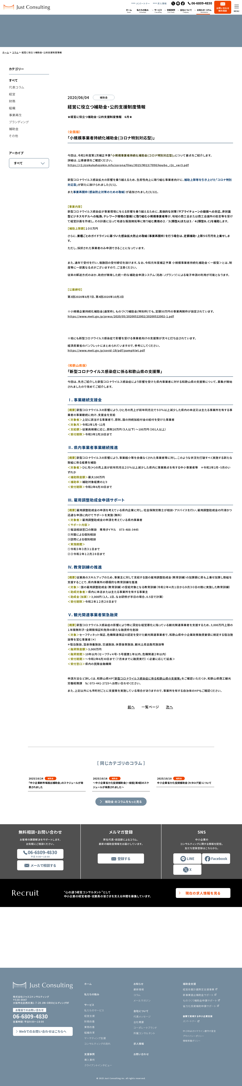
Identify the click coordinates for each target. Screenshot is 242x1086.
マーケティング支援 (95, 1038)
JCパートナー (143, 3)
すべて (13, 80)
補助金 (14, 129)
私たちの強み (91, 994)
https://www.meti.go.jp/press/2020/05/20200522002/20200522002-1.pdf (121, 377)
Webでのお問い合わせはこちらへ (43, 1031)
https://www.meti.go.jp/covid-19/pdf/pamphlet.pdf (106, 411)
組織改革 (89, 1032)
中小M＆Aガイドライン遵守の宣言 (199, 1031)
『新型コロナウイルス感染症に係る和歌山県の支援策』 (147, 739)
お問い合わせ (141, 1054)
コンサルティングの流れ (97, 1043)
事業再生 (15, 115)
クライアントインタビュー (98, 1065)
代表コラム (16, 87)
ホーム (88, 984)
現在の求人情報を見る (203, 953)
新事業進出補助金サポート (198, 995)
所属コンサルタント (144, 1033)
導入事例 (89, 1059)
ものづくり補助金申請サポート (200, 1000)
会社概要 (139, 1022)
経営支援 (89, 1016)
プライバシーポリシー (193, 1035)
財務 (12, 101)
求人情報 (162, 3)
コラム (137, 995)
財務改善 (89, 1021)
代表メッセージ (142, 1016)
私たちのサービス (94, 1010)
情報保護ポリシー (192, 1040)
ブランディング (19, 122)
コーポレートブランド (145, 1027)
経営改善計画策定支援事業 (198, 989)
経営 (12, 94)
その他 (13, 136)
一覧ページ (150, 767)
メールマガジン (142, 1000)
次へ (169, 767)
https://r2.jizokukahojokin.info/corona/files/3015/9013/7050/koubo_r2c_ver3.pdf (128, 226)
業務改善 (89, 1027)
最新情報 (139, 989)
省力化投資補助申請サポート (199, 1006)
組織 (12, 108)
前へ (131, 767)
